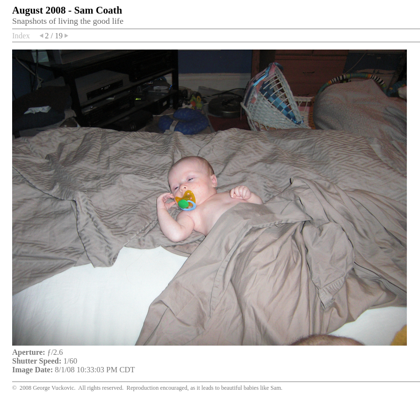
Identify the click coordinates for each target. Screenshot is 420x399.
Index (21, 36)
